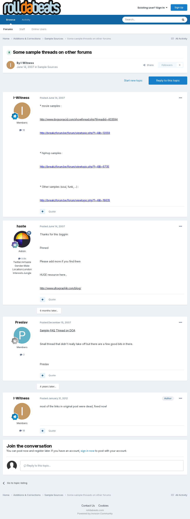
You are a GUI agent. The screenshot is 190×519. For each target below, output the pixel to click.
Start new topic (133, 80)
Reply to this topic (168, 80)
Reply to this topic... (37, 465)
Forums (8, 29)
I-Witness (27, 62)
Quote (52, 211)
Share (148, 65)
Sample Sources (48, 67)
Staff (22, 29)
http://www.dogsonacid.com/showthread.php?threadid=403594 (79, 119)
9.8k (22, 258)
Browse (10, 21)
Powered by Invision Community (95, 513)
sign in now (87, 450)
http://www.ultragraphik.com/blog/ (60, 288)
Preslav (21, 322)
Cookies (103, 505)
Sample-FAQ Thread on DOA (57, 330)
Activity (26, 19)
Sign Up (179, 7)
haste (21, 226)
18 (22, 130)
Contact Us (88, 505)
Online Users (39, 29)
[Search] (141, 20)
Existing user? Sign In (152, 7)
